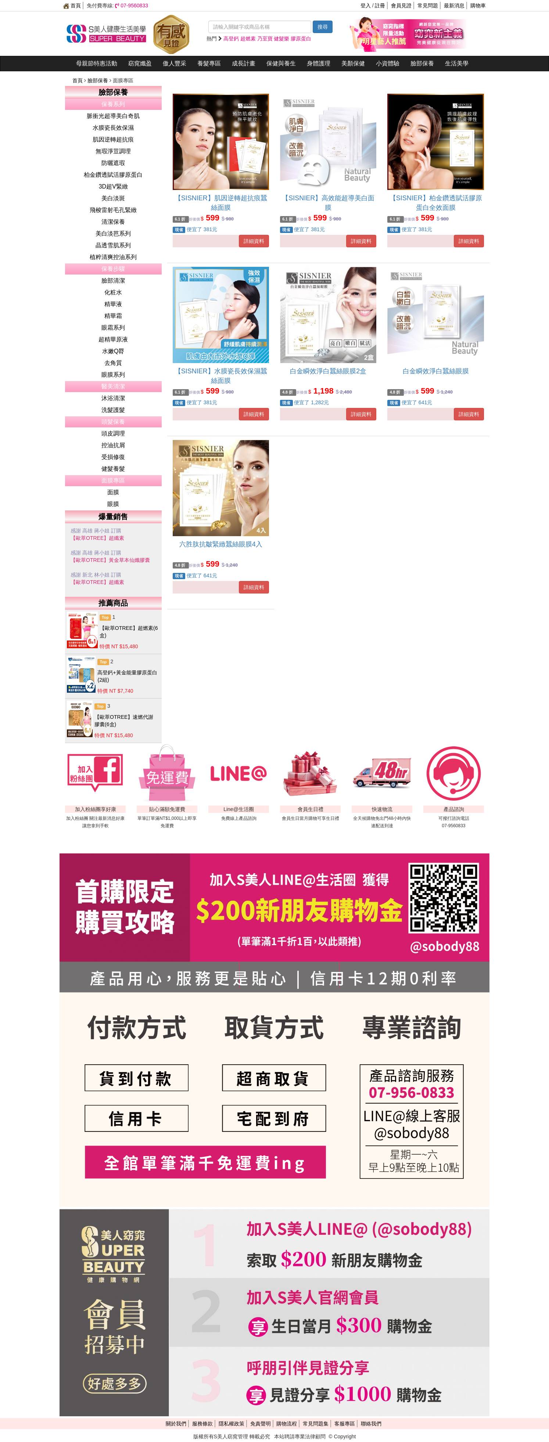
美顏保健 (353, 63)
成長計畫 (243, 63)
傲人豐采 (174, 63)
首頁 (72, 5)
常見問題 (427, 5)
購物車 (478, 5)
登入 (365, 5)
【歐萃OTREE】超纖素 (97, 538)
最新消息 (454, 5)
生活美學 (457, 63)
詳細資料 (254, 241)
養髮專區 (209, 63)
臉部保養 (422, 63)
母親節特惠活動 (96, 63)
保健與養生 (281, 63)
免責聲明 (260, 1424)
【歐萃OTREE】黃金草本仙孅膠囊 (110, 560)
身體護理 (318, 63)
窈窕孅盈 (140, 63)
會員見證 (401, 5)
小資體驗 (387, 63)
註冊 (380, 5)
